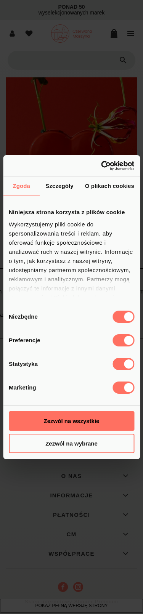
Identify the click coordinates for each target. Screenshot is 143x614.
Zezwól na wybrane (71, 443)
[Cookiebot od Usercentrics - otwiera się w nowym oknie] (101, 166)
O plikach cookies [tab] (109, 186)
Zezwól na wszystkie (72, 421)
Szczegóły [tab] (59, 186)
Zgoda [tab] (21, 186)
